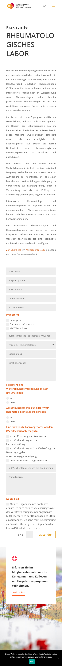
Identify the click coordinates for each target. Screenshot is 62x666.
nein (10, 402)
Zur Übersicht (13, 249)
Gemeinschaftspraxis (20, 324)
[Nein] (58, 658)
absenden (46, 535)
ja (9, 398)
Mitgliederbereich (35, 249)
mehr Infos (18, 592)
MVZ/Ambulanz (16, 328)
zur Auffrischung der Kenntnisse (26, 436)
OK (31, 662)
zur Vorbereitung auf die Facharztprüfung (21, 442)
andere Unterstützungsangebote (26, 460)
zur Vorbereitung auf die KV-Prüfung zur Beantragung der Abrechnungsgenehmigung (30, 452)
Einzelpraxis (14, 320)
